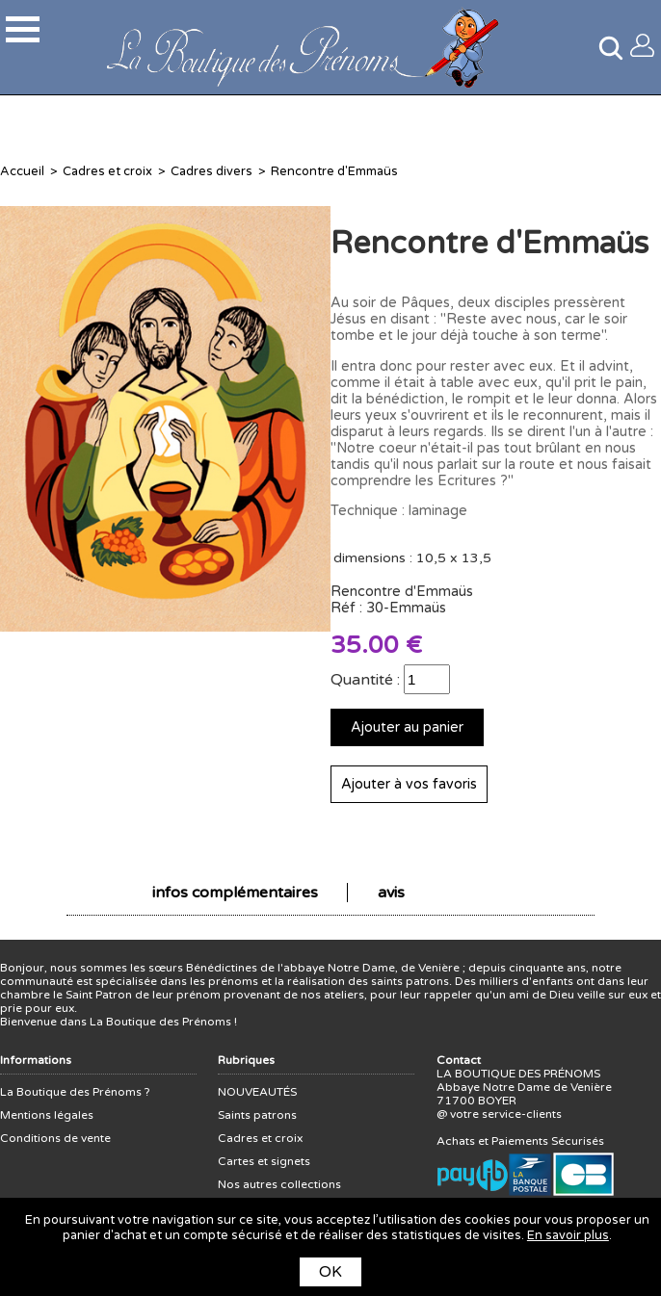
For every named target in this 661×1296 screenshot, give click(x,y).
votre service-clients (506, 1114)
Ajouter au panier (407, 727)
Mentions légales (46, 1115)
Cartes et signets (264, 1161)
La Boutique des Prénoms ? (75, 1092)
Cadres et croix (107, 171)
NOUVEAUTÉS (257, 1092)
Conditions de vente (55, 1138)
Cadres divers (211, 171)
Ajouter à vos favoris (409, 784)
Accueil (22, 171)
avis (391, 892)
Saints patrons (257, 1115)
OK (330, 1272)
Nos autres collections (279, 1184)
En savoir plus (568, 1235)
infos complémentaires (235, 892)
